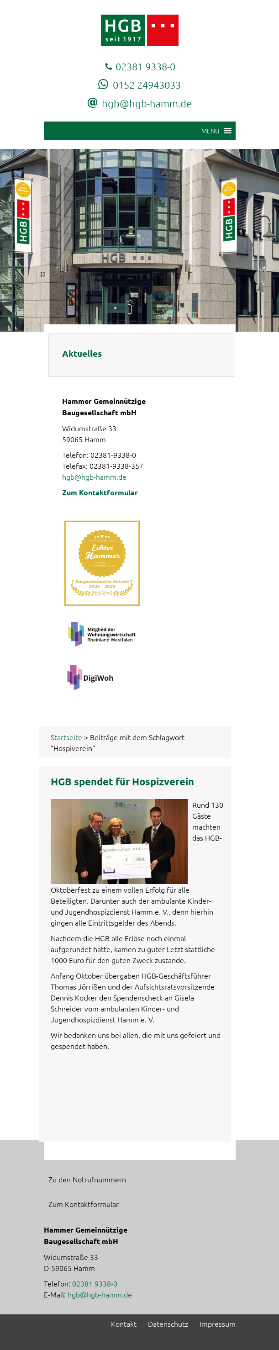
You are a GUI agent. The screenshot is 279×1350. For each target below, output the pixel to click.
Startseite (66, 737)
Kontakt (124, 1323)
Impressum (218, 1323)
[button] (210, 131)
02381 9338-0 (145, 66)
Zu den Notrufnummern (87, 1179)
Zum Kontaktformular (100, 492)
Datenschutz (168, 1323)
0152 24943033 (147, 84)
